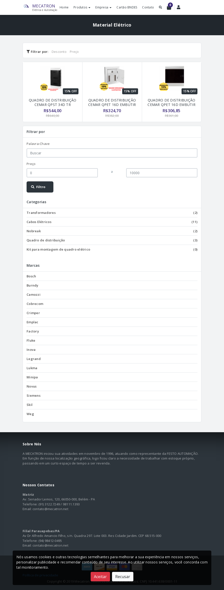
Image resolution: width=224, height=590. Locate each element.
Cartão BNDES (126, 7)
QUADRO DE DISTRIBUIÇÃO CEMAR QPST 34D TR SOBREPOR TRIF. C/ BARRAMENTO (52, 107)
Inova (31, 349)
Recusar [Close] (122, 576)
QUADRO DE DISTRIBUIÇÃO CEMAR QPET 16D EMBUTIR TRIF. (112, 104)
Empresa (103, 7)
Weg (30, 414)
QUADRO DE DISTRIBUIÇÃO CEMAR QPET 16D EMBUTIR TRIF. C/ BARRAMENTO (171, 104)
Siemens (33, 395)
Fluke (31, 340)
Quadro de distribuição (112, 240)
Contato (148, 7)
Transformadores (112, 212)
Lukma (32, 368)
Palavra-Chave (38, 143)
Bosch (31, 276)
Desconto (59, 51)
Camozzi (33, 294)
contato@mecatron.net (50, 509)
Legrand (34, 359)
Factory (33, 331)
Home (64, 7)
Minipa (32, 377)
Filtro (38, 187)
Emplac (32, 322)
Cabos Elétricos (112, 221)
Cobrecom (35, 303)
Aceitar (100, 576)
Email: (27, 509)
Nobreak (112, 231)
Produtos (82, 7)
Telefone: (30, 504)
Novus (32, 386)
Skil (30, 404)
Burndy (32, 285)
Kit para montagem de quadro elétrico (112, 249)
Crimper (33, 313)
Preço (74, 51)
